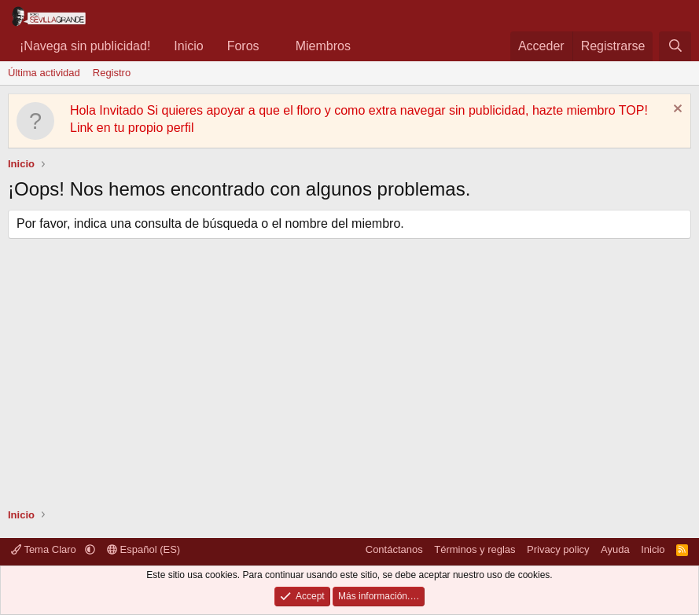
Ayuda (615, 549)
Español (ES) (143, 549)
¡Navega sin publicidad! (85, 46)
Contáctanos (394, 549)
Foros (243, 46)
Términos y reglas (474, 549)
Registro (112, 73)
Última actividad (44, 73)
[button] (271, 46)
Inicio (188, 46)
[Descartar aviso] (675, 110)
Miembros (323, 46)
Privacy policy (558, 549)
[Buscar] (675, 46)
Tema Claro (45, 549)
